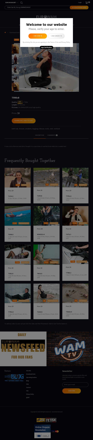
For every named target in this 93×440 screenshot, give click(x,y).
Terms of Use (54, 42)
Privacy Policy (65, 42)
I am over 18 (37, 36)
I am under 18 (56, 36)
